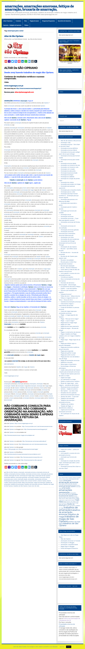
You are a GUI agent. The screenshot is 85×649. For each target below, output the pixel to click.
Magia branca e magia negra (69, 322)
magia (27, 183)
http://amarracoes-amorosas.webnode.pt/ (34, 441)
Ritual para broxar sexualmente (70, 387)
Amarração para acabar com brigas (71, 184)
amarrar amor (24, 480)
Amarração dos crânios (67, 182)
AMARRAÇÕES (8, 101)
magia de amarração (39, 482)
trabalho (49, 128)
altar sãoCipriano (9, 364)
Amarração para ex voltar (68, 192)
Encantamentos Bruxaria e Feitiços (70, 286)
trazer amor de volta (33, 486)
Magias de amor (34, 21)
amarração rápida (22, 479)
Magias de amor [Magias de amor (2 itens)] (66, 501)
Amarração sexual (66, 214)
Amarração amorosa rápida (68, 163)
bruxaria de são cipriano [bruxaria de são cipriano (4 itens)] (66, 496)
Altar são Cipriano (66, 539)
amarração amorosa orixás (33, 474)
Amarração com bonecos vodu (69, 167)
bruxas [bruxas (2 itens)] (75, 495)
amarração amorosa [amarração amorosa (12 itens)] (68, 482)
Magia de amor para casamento (70, 326)
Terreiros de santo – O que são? (70, 396)
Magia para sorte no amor (68, 355)
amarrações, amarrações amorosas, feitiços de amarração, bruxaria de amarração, (39, 7)
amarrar (24, 188)
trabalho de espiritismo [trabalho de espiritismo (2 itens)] (71, 505)
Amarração (24, 101)
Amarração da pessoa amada (69, 173)
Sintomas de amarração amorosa (70, 394)
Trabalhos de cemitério (67, 404)
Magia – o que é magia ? (68, 321)
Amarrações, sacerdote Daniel (69, 544)
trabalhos (19, 367)
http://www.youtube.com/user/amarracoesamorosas (37, 426)
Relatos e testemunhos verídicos (70, 381)
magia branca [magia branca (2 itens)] (62, 500)
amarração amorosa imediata (17, 474)
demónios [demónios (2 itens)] (61, 497)
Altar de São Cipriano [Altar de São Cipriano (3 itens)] (67, 477)
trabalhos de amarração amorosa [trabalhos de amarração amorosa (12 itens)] (69, 512)
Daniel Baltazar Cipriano (20, 39)
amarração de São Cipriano (42, 475)
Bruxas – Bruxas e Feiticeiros (69, 267)
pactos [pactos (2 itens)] (60, 502)
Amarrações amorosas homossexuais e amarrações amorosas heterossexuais (67, 233)
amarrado (16, 212)
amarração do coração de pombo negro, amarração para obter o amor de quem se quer (69, 462)
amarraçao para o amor (10, 479)
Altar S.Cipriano (8, 21)
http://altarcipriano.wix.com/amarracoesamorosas (33, 444)
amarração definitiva (9, 477)
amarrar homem (32, 480)
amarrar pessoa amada (15, 482)
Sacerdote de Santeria (64, 21)
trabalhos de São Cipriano (20, 486)
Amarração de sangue (67, 175)
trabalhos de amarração (17, 484)
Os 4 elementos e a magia (68, 379)
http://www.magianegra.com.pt (24, 423)
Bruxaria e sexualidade (67, 260)
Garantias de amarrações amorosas (71, 302)
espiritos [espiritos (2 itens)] (77, 497)
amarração (22, 103)
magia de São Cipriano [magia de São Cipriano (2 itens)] (69, 500)
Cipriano (46, 103)
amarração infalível (44, 477)
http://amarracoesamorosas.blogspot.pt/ (29, 88)
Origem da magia (65, 377)
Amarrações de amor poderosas (70, 239)
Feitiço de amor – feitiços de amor (70, 296)
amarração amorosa (30, 472)
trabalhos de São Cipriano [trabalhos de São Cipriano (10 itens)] (68, 524)
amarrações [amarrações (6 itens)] (66, 488)
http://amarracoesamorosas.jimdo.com (31, 457)
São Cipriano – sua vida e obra (69, 391)
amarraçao (38, 398)
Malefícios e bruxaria (66, 362)
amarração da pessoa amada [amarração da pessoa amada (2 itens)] (65, 485)
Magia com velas (65, 324)
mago (50, 285)
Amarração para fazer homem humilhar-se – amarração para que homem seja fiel (69, 195)
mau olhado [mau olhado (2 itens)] (73, 501)
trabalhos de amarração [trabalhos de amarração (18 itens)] (68, 508)
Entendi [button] (68, 646)
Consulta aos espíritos (67, 277)
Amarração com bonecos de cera (70, 165)
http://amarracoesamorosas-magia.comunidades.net (19, 435)
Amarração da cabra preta (68, 171)
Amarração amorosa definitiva (69, 148)
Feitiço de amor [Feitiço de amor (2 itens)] (62, 498)
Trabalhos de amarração (67, 398)
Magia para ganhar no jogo (68, 353)
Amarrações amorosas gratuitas (70, 230)
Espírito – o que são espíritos (69, 288)
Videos (26, 25)
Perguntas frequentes (48, 21)
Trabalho (12, 180)
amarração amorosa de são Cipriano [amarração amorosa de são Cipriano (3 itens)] (68, 484)
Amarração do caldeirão (67, 176)
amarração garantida (21, 477)
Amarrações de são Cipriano (69, 247)
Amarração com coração (68, 169)
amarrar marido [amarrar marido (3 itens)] (76, 477)
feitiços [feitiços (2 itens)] (67, 498)
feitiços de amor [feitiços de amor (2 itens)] (72, 498)
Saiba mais (62, 646)
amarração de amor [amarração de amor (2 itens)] (75, 485)
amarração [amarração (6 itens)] (67, 480)
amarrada (7, 125)
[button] (60, 103)
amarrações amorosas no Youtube (70, 541)
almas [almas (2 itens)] (60, 477)
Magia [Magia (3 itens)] (77, 498)
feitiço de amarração (27, 482)
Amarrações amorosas (67, 216)
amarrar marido (42, 480)
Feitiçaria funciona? (66, 294)
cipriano (17, 382)
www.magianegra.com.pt (13, 86)
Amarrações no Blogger (67, 542)
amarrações (11, 106)
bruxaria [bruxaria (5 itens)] (75, 494)
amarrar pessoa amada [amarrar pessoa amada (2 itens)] (64, 479)
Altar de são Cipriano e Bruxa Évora (71, 140)
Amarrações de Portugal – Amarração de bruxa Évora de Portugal (67, 243)
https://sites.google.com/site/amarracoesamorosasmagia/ (21, 449)
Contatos (18, 21)
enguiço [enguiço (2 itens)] (73, 497)
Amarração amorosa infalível (69, 150)
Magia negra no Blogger (67, 546)
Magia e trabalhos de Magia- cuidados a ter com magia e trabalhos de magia (69, 336)
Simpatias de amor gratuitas (69, 393)
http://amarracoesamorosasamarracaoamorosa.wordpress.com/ (22, 454)
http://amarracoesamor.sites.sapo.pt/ (31, 460)
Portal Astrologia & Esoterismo (69, 548)
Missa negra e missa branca (68, 364)
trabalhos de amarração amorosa (33, 484)
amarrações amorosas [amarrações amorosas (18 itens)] (65, 491)
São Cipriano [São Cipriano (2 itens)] (64, 504)
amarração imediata (33, 477)
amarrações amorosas (41, 479)
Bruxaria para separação (67, 266)
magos (9, 287)
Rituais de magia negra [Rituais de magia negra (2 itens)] (67, 502)
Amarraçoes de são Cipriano (12, 480)
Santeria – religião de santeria (69, 389)
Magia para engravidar (67, 351)
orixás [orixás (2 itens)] (77, 501)
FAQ (25, 21)
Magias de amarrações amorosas (70, 360)
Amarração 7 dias (65, 142)
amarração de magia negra (27, 475)
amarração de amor (14, 475)
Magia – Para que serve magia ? (70, 319)
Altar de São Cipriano (13, 36)
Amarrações (7, 166)
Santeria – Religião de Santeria (12, 25)
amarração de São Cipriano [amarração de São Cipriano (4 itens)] (67, 486)
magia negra (46, 269)
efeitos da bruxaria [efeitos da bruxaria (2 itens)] (67, 497)
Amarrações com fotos (67, 237)
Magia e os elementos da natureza (70, 332)
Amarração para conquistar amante (71, 190)
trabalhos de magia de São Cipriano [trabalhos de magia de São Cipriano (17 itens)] (69, 519)
